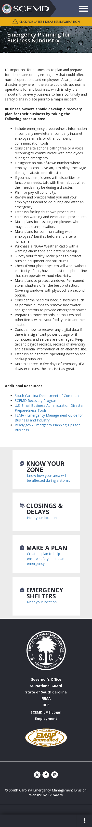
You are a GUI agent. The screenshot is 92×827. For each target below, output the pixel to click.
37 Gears (55, 795)
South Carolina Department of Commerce (48, 395)
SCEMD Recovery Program (36, 400)
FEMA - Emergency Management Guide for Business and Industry (49, 417)
